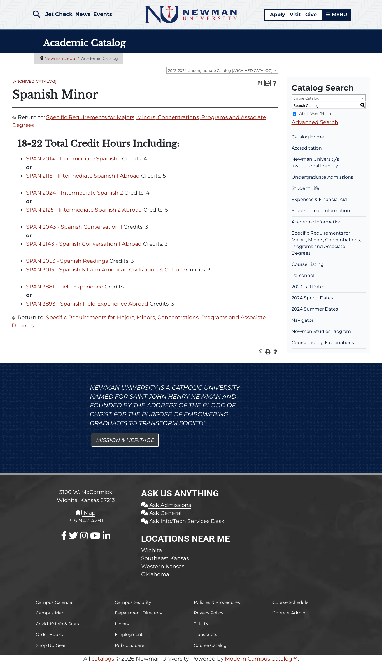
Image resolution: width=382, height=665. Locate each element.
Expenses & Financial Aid (319, 201)
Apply (276, 15)
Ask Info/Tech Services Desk (183, 523)
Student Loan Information (321, 213)
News (83, 14)
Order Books (49, 636)
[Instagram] (84, 538)
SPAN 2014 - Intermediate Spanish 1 (73, 161)
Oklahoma (155, 576)
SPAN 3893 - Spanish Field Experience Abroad (87, 305)
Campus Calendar (55, 604)
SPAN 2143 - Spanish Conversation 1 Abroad (84, 246)
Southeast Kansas (165, 560)
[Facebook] (64, 538)
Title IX (201, 625)
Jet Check (59, 14)
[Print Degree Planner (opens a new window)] (260, 85)
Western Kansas (162, 568)
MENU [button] (336, 15)
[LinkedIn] (106, 538)
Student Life (305, 190)
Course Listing (308, 266)
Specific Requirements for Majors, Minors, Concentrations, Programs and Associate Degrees (326, 245)
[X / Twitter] (73, 538)
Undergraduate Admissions (322, 179)
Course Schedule (290, 604)
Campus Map (50, 615)
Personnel (303, 277)
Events (103, 14)
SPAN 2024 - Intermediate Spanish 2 (74, 195)
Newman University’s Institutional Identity (315, 165)
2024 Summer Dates (315, 311)
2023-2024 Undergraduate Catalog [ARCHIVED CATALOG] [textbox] (220, 72)
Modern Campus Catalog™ (261, 660)
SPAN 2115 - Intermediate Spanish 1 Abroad (83, 178)
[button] (36, 15)
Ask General (161, 515)
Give (310, 15)
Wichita (151, 552)
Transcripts (205, 636)
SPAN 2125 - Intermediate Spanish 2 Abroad (84, 212)
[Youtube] (95, 538)
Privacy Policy (208, 615)
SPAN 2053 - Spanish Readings (67, 263)
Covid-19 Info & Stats (57, 625)
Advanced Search (315, 124)
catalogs (103, 660)
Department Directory (138, 615)
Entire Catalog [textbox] (306, 100)
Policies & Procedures (217, 604)
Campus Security (133, 604)
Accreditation (307, 150)
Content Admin (288, 615)
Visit (294, 15)
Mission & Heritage (125, 442)
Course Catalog (210, 647)
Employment (129, 636)
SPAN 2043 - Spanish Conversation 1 (74, 229)
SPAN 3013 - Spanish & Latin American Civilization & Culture (105, 271)
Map (85, 514)
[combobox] (222, 72)
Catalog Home (308, 139)
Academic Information (317, 224)
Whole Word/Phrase (315, 116)
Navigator (302, 322)
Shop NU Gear (51, 647)
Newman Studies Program (321, 333)
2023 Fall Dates (308, 289)
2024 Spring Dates (312, 300)
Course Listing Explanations (323, 344)
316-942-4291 (86, 522)
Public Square (129, 647)
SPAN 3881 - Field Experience (64, 288)
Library (122, 625)
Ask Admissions (166, 507)
